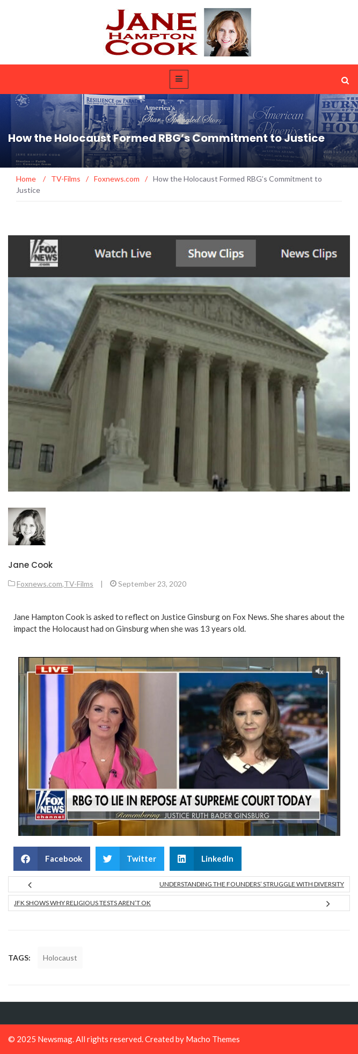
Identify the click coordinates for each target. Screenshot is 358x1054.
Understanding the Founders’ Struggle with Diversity (251, 884)
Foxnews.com (39, 583)
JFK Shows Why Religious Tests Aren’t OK (82, 903)
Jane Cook (30, 565)
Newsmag (55, 1039)
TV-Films (78, 583)
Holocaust (60, 957)
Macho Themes (213, 1039)
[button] (51, 859)
